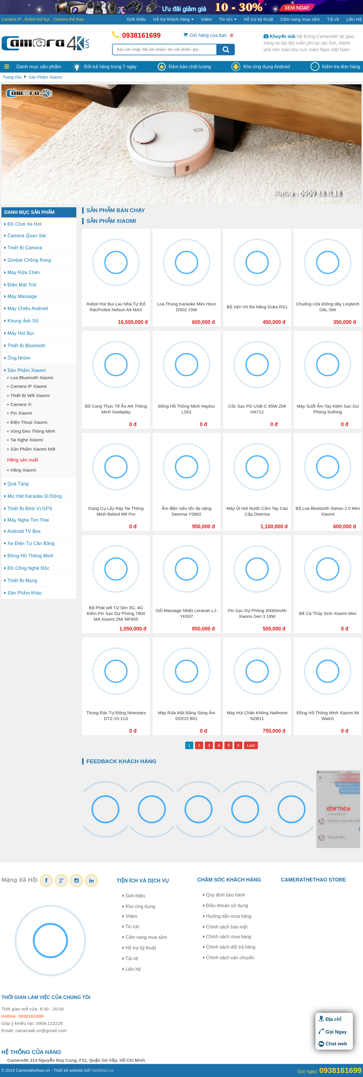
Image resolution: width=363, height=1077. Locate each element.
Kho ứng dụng (138, 906)
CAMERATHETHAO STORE (313, 880)
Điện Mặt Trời (20, 284)
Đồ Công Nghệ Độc (27, 568)
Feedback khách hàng (121, 761)
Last (251, 745)
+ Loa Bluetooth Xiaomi (30, 377)
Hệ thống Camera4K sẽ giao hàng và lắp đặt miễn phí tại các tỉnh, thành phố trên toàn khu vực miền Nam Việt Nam (309, 43)
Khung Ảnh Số (21, 320)
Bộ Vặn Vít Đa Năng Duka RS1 (257, 306)
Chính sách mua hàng (227, 936)
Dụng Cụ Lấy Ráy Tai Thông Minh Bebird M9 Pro (116, 511)
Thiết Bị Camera (23, 247)
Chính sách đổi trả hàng (229, 947)
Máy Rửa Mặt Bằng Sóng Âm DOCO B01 (186, 715)
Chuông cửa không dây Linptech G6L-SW (327, 306)
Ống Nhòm (17, 358)
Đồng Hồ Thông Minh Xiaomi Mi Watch (327, 715)
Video (206, 19)
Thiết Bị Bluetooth (25, 345)
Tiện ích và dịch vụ (143, 881)
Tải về (333, 19)
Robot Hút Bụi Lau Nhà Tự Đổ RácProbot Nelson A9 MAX (115, 306)
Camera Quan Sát (25, 235)
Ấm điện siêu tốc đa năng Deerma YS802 (186, 511)
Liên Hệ (354, 19)
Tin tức (131, 926)
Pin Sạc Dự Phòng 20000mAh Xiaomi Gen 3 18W (257, 613)
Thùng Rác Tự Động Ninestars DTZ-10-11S (116, 715)
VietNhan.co (102, 1070)
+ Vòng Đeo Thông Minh (31, 431)
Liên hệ (131, 969)
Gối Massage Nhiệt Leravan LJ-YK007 (187, 613)
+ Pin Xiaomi (19, 413)
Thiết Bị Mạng (20, 580)
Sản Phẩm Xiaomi (25, 370)
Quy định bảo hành (224, 894)
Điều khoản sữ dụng (225, 905)
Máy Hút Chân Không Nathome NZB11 (257, 715)
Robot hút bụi (37, 19)
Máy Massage (20, 296)
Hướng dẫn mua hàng (227, 916)
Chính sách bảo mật (225, 926)
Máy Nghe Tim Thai (26, 520)
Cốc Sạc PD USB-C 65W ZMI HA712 (257, 409)
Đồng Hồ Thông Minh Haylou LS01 (186, 409)
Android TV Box (22, 531)
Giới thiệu (136, 19)
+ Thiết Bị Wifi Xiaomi (28, 395)
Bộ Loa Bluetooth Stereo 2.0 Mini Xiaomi (328, 511)
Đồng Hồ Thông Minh (28, 555)
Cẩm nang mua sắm (300, 19)
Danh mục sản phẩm (38, 66)
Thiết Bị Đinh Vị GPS (28, 508)
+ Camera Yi (19, 404)
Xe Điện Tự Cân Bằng (29, 543)
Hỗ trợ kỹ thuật (258, 19)
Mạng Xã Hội (19, 879)
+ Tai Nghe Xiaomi (25, 439)
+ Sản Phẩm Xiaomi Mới (31, 449)
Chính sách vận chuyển (228, 957)
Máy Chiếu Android (26, 308)
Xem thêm (338, 809)
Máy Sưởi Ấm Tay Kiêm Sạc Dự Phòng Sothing (328, 409)
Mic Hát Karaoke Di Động (33, 496)
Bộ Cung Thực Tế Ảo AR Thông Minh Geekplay (116, 409)
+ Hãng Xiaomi (21, 470)
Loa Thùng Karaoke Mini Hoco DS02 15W (186, 306)
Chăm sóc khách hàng (229, 880)
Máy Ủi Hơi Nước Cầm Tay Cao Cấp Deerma (257, 511)
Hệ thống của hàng (31, 1052)
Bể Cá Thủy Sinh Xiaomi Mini (327, 613)
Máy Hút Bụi (19, 333)
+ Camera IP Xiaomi (27, 386)
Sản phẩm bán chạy (115, 210)
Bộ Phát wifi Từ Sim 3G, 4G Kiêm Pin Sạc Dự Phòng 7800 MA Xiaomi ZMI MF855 (116, 613)
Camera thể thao (68, 19)
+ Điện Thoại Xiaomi (27, 422)
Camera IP (11, 19)
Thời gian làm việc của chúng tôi (45, 997)
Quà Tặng (16, 483)
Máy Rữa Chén (22, 272)
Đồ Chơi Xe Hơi (22, 224)
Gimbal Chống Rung (27, 260)
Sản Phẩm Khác (23, 592)
